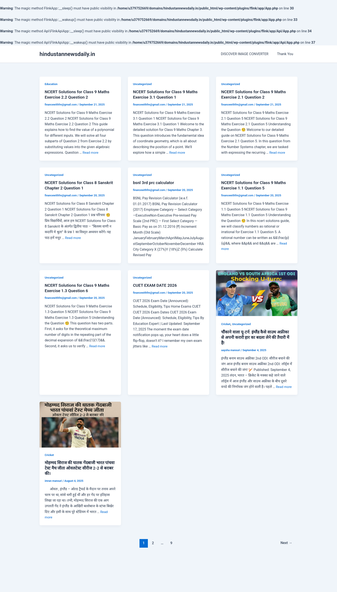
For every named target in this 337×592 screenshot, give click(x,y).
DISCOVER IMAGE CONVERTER (247, 54)
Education (51, 84)
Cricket (226, 325)
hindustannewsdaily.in (67, 54)
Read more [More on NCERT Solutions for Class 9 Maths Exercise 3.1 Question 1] (177, 153)
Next (286, 552)
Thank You (286, 54)
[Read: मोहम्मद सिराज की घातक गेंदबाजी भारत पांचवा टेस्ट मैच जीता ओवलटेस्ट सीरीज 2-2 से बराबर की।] (80, 432)
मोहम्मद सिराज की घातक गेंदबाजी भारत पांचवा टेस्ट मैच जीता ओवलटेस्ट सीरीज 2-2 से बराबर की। (78, 476)
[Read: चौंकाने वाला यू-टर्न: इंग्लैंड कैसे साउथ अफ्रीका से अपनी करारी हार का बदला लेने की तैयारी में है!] (256, 294)
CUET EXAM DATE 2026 (156, 287)
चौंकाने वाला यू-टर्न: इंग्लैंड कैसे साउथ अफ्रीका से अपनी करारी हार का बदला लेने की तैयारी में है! (256, 339)
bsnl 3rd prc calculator (154, 183)
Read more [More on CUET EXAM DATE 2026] (160, 348)
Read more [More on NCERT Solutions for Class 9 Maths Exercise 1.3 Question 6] (97, 348)
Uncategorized (143, 84)
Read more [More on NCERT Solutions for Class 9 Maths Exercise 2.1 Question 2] (277, 153)
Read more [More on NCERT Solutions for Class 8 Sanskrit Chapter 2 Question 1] (73, 239)
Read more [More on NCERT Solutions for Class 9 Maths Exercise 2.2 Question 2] (91, 153)
